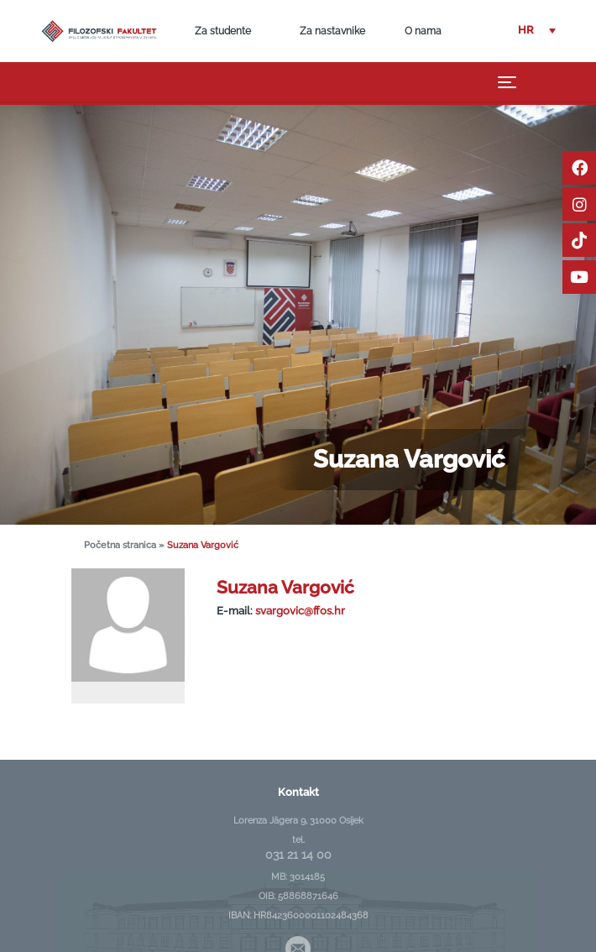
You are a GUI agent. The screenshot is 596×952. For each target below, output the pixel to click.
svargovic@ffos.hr (300, 610)
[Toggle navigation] (507, 81)
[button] (537, 30)
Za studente (223, 31)
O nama (423, 31)
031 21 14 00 (298, 854)
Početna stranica (120, 545)
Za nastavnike (332, 31)
